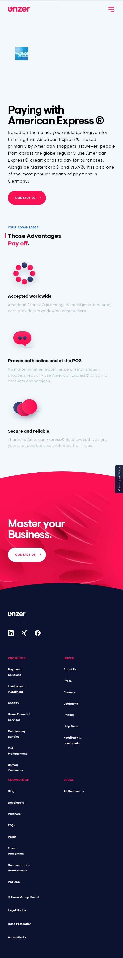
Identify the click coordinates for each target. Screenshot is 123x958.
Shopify (13, 703)
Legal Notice (17, 910)
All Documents (74, 791)
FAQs (11, 825)
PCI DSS (14, 882)
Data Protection (19, 924)
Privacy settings (119, 479)
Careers (69, 692)
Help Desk (71, 726)
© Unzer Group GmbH (23, 897)
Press (68, 681)
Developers (16, 802)
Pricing (69, 715)
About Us (70, 669)
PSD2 (12, 837)
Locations (71, 703)
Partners (14, 814)
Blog (11, 791)
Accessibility (17, 937)
